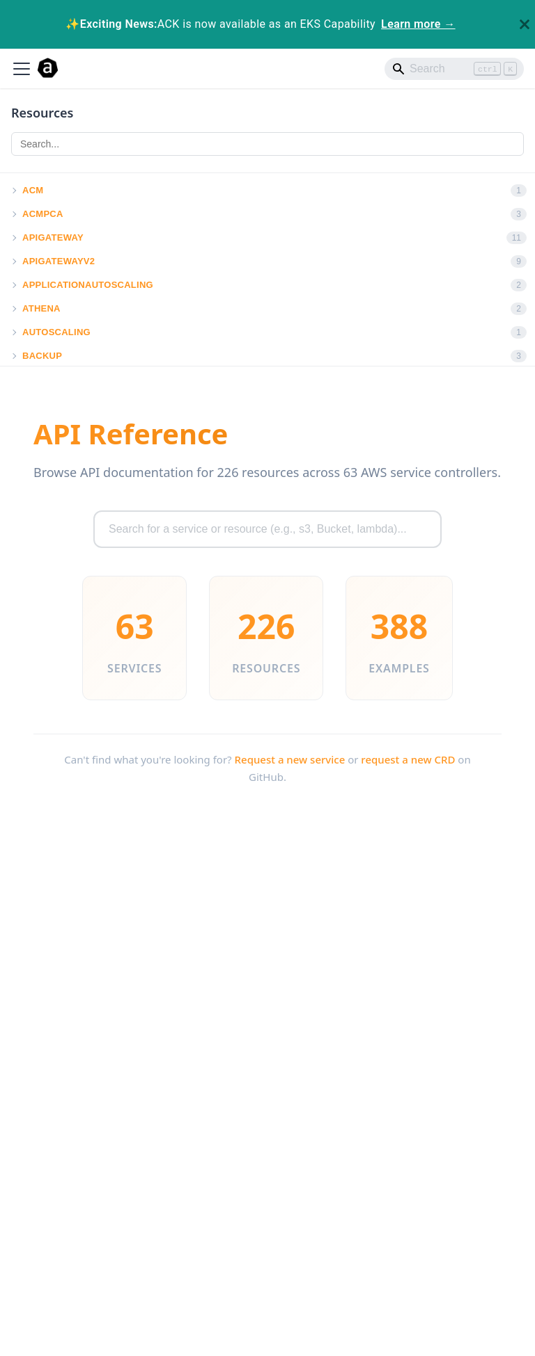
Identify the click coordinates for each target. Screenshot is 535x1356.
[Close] (524, 24)
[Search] (454, 69)
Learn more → (418, 24)
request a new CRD (408, 759)
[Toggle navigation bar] (21, 68)
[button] (13, 190)
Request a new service (290, 759)
